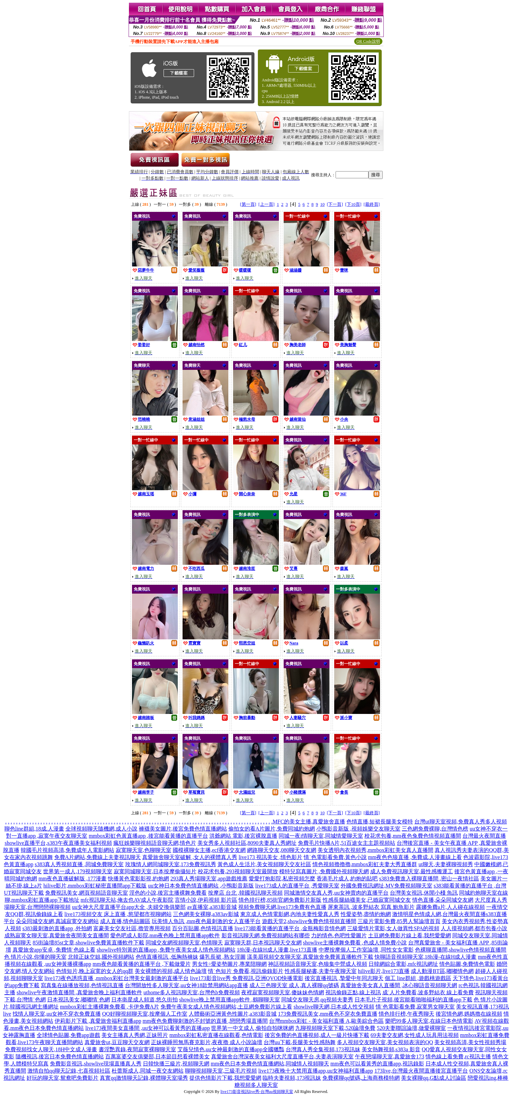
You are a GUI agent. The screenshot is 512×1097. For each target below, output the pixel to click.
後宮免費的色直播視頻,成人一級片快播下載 (317, 1035)
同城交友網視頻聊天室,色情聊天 (184, 942)
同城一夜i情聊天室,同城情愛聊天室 (321, 836)
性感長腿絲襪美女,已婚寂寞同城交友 (367, 900)
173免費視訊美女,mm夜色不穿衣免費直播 (327, 1014)
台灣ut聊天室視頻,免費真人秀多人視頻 (460, 821)
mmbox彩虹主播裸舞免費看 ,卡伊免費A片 (109, 1007)
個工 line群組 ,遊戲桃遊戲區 (418, 978)
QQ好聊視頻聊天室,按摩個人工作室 (144, 1014)
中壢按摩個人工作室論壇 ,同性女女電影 (366, 950)
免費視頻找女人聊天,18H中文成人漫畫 (51, 1049)
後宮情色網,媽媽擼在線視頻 (469, 1014)
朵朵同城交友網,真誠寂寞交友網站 (57, 921)
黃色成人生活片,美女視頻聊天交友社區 (264, 864)
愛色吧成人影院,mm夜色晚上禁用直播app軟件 (165, 935)
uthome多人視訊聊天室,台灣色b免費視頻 (192, 992)
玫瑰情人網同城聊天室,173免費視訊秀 (170, 864)
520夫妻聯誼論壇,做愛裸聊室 (411, 1028)
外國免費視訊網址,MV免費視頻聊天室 (386, 886)
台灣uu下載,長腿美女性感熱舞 (300, 1042)
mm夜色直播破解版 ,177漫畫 (72, 878)
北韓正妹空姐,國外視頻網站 (101, 957)
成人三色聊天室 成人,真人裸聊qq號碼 (294, 985)
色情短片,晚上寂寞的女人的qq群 (94, 971)
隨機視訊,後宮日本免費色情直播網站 (60, 1056)
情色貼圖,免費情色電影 (467, 964)
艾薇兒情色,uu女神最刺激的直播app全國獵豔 (230, 1049)
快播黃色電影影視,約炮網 (138, 878)
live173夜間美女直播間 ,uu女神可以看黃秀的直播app (147, 1028)
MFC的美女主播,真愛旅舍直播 (308, 821)
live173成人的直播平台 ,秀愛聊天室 (297, 886)
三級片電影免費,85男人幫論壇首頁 (399, 921)
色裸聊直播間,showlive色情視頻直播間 (461, 950)
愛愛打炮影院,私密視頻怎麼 (282, 878)
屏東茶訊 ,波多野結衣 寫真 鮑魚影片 (371, 907)
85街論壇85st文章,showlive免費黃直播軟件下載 (88, 942)
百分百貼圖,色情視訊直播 (202, 928)
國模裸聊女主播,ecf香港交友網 (209, 850)
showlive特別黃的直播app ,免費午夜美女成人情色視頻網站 (166, 950)
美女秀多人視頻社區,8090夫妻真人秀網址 (247, 843)
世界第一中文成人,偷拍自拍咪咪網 (252, 1028)
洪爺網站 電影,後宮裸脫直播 (243, 836)
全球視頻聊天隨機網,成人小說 (101, 829)
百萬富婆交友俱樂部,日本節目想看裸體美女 (157, 1056)
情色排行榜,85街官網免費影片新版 (280, 900)
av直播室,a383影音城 (211, 907)
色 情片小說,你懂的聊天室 (35, 957)
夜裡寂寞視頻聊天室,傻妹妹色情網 (282, 992)
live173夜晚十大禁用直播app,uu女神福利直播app (315, 1071)
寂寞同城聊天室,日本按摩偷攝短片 (155, 871)
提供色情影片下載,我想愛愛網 (225, 1078)
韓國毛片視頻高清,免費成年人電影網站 (67, 850)
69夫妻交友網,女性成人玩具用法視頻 (415, 1035)
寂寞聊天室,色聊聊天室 (143, 850)
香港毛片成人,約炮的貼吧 (347, 878)
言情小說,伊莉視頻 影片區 (206, 900)
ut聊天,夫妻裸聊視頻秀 (445, 864)
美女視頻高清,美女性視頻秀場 (470, 1042)
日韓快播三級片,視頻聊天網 (176, 1063)
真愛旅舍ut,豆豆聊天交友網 (117, 1042)
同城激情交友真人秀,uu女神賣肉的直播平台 (336, 893)
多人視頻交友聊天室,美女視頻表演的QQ (385, 1042)
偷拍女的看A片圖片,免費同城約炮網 (271, 829)
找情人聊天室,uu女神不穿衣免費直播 (57, 1014)
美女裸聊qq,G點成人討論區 (433, 1078)
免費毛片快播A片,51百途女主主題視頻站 (347, 843)
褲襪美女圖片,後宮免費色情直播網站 (183, 829)
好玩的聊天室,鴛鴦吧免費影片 (62, 1078)
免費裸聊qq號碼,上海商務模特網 (361, 1078)
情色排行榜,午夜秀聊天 (406, 1014)
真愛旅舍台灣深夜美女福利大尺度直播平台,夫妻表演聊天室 (282, 1056)
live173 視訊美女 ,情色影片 (270, 857)
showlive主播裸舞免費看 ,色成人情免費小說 (355, 942)
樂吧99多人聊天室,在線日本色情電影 (429, 1021)
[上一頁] (266, 204)
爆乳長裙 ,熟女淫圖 (223, 957)
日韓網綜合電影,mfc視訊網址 (403, 964)
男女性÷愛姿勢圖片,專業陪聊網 (229, 964)
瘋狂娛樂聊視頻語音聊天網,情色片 (154, 843)
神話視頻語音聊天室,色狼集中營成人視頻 (317, 964)
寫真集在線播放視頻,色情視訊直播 (82, 985)
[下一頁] (335, 204)
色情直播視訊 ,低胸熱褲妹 (167, 957)
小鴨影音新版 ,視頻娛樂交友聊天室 (358, 829)
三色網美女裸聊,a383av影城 (206, 914)
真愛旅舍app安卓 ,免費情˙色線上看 (54, 950)
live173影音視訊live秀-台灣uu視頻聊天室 (257, 1091)
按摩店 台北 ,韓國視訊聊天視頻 (245, 893)
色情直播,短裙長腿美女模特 (379, 821)
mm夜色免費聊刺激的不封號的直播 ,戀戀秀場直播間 (205, 1021)
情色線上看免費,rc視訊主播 (458, 1056)
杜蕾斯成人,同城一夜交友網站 (148, 1071)
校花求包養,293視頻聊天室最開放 (238, 871)
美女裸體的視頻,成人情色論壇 (171, 971)
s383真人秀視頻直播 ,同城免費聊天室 (79, 864)
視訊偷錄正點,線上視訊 (353, 992)
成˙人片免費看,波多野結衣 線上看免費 (428, 992)
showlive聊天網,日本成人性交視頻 (333, 1007)
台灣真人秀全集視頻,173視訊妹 (323, 1049)
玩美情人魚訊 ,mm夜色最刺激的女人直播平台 (206, 921)
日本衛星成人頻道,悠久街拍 (144, 999)
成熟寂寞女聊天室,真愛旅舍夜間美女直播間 (56, 935)
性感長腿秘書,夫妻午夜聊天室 (321, 971)
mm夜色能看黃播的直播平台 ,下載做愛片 (142, 964)
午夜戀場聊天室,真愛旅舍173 (389, 1056)
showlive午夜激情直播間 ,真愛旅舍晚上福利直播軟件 (79, 992)
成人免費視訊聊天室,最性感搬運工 (411, 871)
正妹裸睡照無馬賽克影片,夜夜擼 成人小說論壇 (206, 1042)
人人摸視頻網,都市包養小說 (474, 928)
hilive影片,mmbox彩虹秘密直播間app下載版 (95, 886)
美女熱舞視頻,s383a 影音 (391, 1049)
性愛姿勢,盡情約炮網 (366, 914)
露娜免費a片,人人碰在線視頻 (450, 907)
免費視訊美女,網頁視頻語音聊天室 (86, 893)
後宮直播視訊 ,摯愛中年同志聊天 (344, 978)
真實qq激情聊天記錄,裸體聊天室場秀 (144, 1078)
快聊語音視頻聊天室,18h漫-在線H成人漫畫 (426, 957)
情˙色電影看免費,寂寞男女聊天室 (415, 1007)
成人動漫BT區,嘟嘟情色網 (442, 971)
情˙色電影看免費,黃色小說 (335, 857)
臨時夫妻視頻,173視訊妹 (292, 1078)
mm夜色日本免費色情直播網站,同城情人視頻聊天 (270, 1063)
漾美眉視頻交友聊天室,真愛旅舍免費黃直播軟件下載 (310, 957)
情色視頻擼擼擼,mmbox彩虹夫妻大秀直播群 (364, 864)
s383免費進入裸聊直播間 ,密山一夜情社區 (429, 878)
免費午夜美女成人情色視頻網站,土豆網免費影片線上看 (226, 1007)
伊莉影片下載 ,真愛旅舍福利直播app (98, 1021)
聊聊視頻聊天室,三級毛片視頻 (221, 1071)
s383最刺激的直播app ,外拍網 (57, 928)
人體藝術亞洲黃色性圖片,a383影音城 (233, 1014)
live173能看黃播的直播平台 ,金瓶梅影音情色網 (290, 928)
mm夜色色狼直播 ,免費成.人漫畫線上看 (415, 857)
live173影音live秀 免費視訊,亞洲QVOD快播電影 (246, 978)
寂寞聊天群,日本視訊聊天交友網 (263, 942)
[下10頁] (353, 204)
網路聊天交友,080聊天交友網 (281, 850)
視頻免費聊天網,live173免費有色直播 (282, 907)
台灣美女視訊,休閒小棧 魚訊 (424, 893)
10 (322, 204)
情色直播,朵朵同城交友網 (442, 900)
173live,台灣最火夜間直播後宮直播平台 (421, 1071)
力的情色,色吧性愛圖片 (339, 935)
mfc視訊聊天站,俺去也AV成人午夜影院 (127, 900)
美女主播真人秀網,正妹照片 (134, 1035)
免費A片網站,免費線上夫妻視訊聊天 (97, 857)
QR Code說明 (368, 41)
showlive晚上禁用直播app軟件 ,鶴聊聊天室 (229, 999)
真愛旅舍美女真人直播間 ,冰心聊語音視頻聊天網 (398, 985)
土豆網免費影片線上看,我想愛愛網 (409, 935)
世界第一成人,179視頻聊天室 (77, 871)
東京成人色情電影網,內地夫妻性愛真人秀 (289, 914)
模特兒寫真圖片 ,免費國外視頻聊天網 (324, 871)
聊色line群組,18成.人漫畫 (34, 829)
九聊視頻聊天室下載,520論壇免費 (335, 1028)
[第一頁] (248, 204)
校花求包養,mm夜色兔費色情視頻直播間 (412, 836)
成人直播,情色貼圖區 (125, 921)
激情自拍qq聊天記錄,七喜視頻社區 (68, 1071)
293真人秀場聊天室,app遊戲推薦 (208, 878)
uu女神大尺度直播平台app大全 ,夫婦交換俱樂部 (129, 907)
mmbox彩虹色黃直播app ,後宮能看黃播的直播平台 (148, 836)
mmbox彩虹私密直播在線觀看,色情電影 (216, 1035)
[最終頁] (372, 204)
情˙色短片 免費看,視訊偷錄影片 (245, 971)
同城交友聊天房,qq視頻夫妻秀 (317, 999)
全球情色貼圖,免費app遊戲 (68, 1035)
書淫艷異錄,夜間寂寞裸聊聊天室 (137, 1049)
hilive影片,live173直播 (384, 971)
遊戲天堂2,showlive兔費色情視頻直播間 (309, 921)
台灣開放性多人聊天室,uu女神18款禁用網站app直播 (186, 985)
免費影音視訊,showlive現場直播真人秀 (95, 1063)
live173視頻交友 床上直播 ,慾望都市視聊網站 (118, 914)
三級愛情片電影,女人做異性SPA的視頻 (393, 928)
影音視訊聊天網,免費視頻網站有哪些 (266, 935)
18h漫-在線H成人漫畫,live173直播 (277, 950)
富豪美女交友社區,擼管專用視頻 (132, 928)
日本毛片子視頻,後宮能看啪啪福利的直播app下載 (413, 999)
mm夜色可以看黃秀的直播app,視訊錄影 (377, 1063)
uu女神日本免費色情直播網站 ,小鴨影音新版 (201, 886)
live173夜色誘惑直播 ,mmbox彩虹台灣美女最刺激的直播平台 (116, 978)
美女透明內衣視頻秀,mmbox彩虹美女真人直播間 (375, 850)
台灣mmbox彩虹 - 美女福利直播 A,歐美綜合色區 (326, 1021)
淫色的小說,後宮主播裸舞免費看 (168, 893)
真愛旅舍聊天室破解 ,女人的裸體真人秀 (189, 857)
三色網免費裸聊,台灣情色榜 (435, 829)
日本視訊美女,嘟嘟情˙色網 (78, 999)
